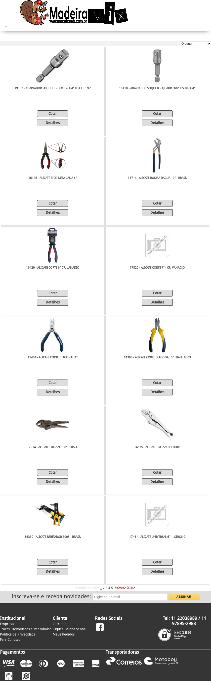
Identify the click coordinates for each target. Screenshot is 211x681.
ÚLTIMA (131, 587)
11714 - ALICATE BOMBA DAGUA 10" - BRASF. (157, 178)
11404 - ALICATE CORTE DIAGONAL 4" (53, 357)
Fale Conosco (10, 639)
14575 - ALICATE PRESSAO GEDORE (157, 447)
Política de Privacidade (18, 634)
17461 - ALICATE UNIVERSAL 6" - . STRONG (157, 537)
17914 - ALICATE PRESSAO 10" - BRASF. (52, 447)
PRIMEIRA (81, 587)
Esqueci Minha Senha (69, 629)
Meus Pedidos (64, 634)
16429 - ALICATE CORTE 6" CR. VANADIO (52, 267)
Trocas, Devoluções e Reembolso (25, 629)
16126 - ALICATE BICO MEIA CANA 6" (52, 178)
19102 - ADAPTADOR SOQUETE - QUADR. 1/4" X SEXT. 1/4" (52, 88)
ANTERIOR (93, 587)
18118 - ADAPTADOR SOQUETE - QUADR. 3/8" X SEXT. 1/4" (157, 88)
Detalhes (53, 123)
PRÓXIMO (120, 587)
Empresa (7, 624)
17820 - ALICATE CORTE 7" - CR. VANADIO (157, 267)
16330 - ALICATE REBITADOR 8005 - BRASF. (53, 537)
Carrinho (59, 624)
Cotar (52, 114)
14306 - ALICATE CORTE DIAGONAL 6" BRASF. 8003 (157, 357)
